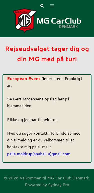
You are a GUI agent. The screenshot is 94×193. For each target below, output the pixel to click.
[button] (42, 6)
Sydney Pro (58, 184)
